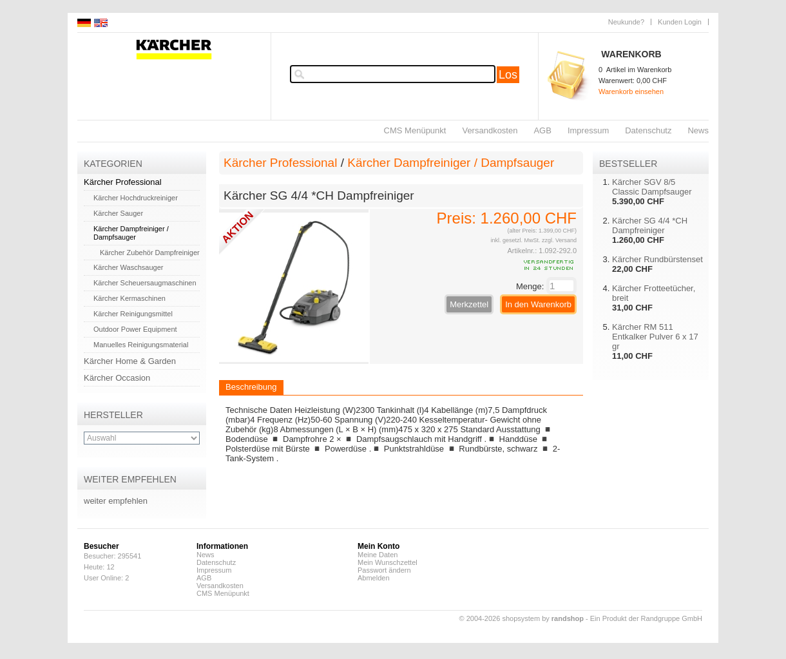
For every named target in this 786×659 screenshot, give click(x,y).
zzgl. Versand (559, 240)
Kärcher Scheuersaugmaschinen (144, 283)
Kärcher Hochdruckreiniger (135, 198)
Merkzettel (469, 304)
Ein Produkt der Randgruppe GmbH (646, 618)
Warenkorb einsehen (631, 91)
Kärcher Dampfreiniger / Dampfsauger (131, 233)
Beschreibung (251, 387)
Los (508, 74)
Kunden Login (680, 22)
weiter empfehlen (116, 501)
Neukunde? (626, 22)
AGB (542, 130)
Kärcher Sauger (118, 213)
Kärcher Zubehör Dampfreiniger (150, 252)
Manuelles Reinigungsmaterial (140, 345)
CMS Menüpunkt (415, 130)
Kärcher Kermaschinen (129, 298)
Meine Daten (378, 555)
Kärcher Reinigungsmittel (133, 314)
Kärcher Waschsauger (128, 267)
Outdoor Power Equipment (135, 329)
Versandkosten (489, 130)
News (698, 130)
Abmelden (374, 578)
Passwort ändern (384, 570)
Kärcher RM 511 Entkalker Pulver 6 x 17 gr (655, 336)
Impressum (588, 130)
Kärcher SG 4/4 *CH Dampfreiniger (649, 225)
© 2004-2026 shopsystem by (521, 618)
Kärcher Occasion (117, 378)
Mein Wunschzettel (387, 562)
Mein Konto (378, 546)
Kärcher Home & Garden (130, 361)
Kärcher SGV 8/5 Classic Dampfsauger (652, 186)
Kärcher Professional (123, 182)
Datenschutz (648, 130)
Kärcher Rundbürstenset (657, 259)
